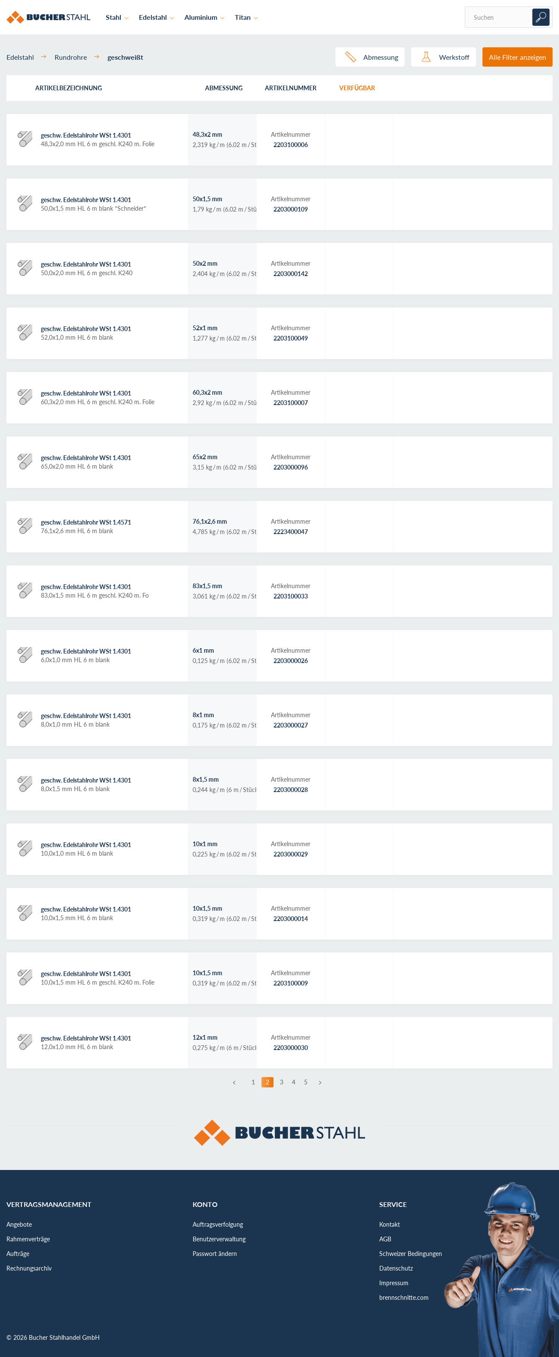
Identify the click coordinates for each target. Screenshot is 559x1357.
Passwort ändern (215, 1253)
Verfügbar (357, 88)
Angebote (19, 1224)
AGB (385, 1239)
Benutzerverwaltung (219, 1239)
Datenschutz (396, 1268)
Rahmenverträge (28, 1239)
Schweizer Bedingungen (410, 1253)
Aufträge (17, 1253)
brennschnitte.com (404, 1297)
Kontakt (389, 1224)
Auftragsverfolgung (218, 1224)
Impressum (393, 1282)
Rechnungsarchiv (29, 1268)
